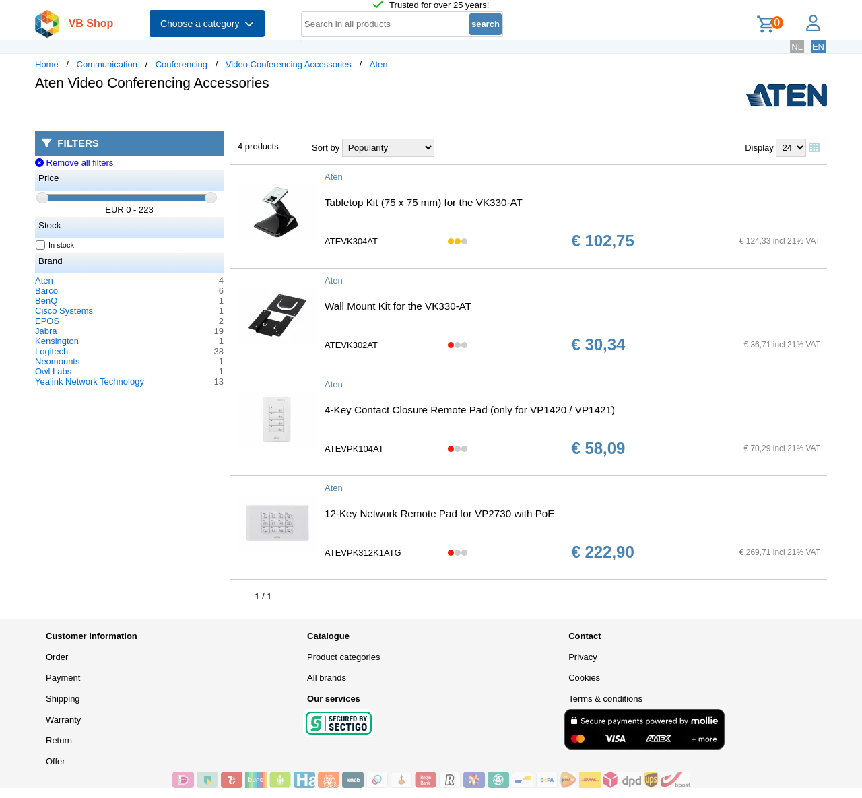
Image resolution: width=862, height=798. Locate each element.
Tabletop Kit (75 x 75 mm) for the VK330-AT (424, 202)
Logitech (51, 351)
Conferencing (181, 64)
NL (797, 47)
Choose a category (207, 23)
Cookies (584, 678)
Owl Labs (53, 371)
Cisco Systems (64, 311)
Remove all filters (74, 163)
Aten (379, 64)
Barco (46, 291)
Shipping (63, 699)
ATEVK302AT (351, 345)
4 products (258, 146)
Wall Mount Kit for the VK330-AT (398, 306)
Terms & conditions (605, 699)
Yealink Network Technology (89, 381)
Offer (55, 761)
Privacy (582, 657)
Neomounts (57, 361)
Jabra (46, 331)
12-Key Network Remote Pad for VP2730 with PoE (439, 513)
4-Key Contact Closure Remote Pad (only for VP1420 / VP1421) (470, 409)
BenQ (46, 301)
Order (57, 657)
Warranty (63, 719)
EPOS (47, 321)
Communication (107, 64)
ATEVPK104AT (354, 449)
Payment (63, 678)
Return (59, 740)
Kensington (57, 341)
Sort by (325, 148)
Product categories (343, 657)
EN (818, 47)
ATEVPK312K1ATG (363, 552)
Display (759, 148)
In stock (55, 245)
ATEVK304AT (351, 241)
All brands (326, 678)
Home (47, 64)
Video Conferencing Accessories (289, 64)
